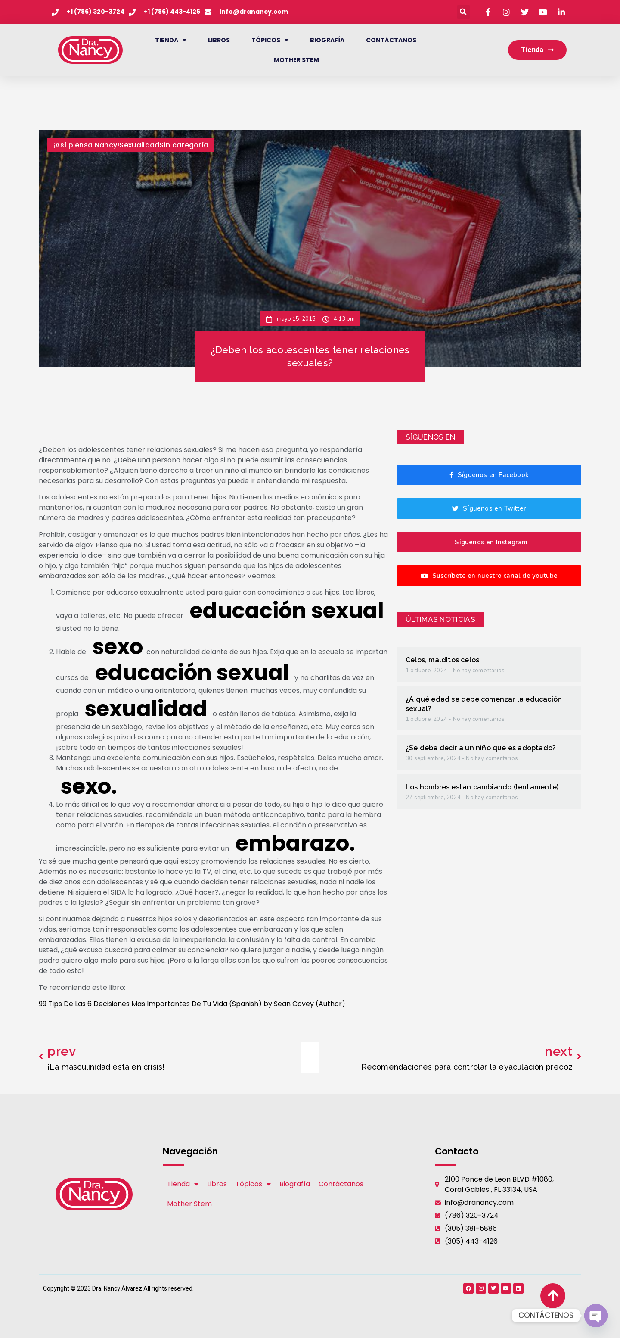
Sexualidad (139, 145)
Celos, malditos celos (442, 660)
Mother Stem (296, 60)
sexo (118, 647)
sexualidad (146, 709)
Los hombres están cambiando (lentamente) (482, 787)
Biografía (327, 40)
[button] (463, 12)
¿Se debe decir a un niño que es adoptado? (481, 748)
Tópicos (269, 40)
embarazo (292, 843)
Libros (219, 40)
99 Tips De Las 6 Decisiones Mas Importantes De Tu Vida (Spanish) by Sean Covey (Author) (192, 1004)
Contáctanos (391, 40)
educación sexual (287, 611)
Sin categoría (183, 145)
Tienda (170, 40)
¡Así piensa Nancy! (86, 145)
